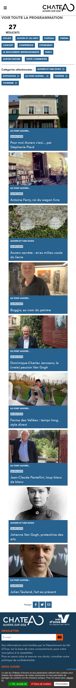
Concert (8, 45)
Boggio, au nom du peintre (30, 310)
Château (49, 38)
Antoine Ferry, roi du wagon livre (35, 200)
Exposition (9, 76)
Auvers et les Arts (27, 38)
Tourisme (8, 83)
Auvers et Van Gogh (49, 69)
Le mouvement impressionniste (21, 52)
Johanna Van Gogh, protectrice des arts (36, 536)
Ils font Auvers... (35, 76)
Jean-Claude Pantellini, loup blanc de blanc (36, 479)
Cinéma (64, 38)
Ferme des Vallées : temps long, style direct (34, 422)
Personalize (61, 684)
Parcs (48, 52)
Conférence (26, 45)
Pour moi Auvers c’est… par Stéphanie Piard (31, 144)
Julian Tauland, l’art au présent (33, 592)
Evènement (46, 45)
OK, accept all (18, 684)
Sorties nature (11, 59)
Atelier (7, 38)
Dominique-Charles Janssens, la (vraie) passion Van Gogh (34, 365)
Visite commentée (36, 59)
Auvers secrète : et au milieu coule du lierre (36, 255)
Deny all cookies (41, 684)
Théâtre (59, 76)
